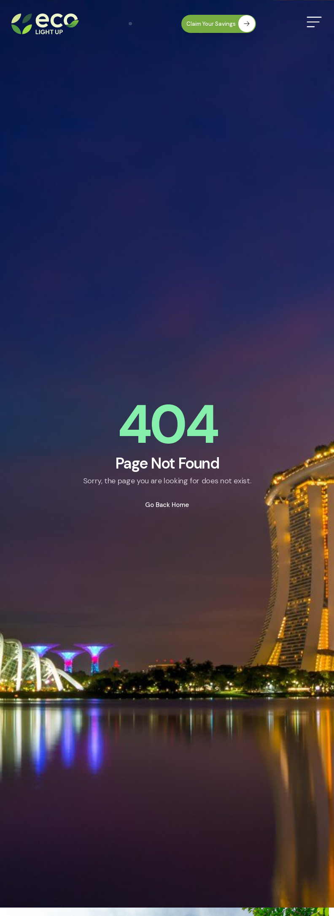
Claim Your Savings (220, 23)
